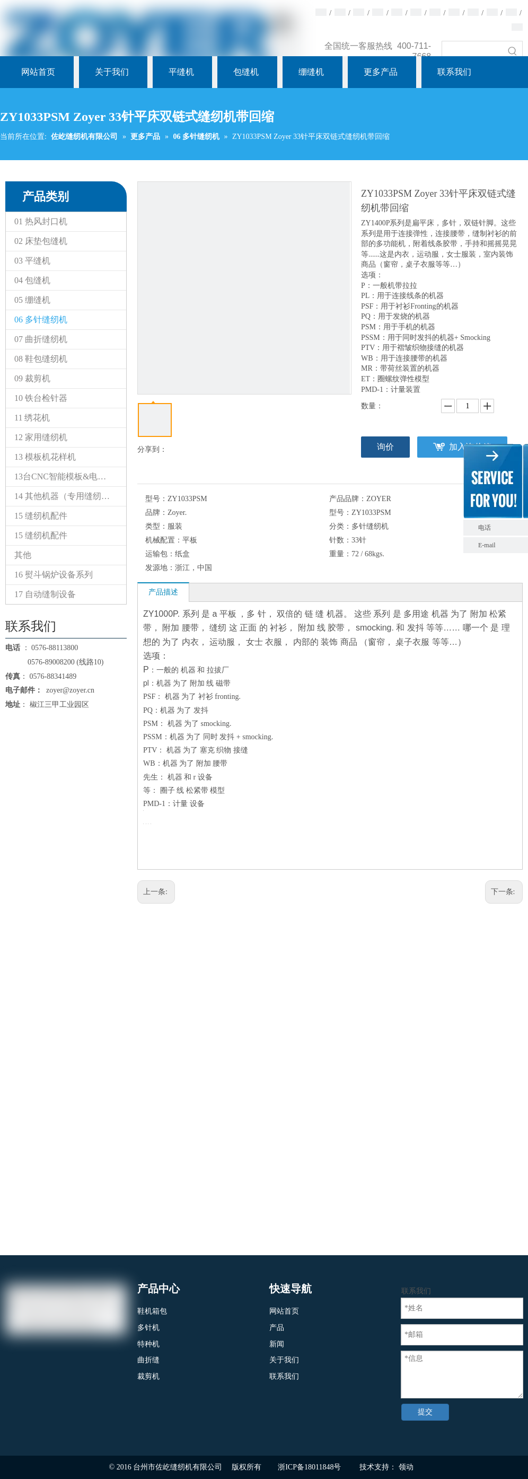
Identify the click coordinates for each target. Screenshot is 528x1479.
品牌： (156, 513)
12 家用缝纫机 (40, 437)
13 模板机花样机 (45, 456)
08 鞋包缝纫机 (40, 358)
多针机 (148, 1328)
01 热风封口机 (40, 221)
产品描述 (163, 592)
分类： (340, 526)
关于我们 (284, 1360)
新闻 (276, 1344)
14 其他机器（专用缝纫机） (66, 496)
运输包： (160, 554)
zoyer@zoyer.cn (68, 690)
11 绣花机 (32, 417)
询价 (385, 446)
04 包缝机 (32, 280)
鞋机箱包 (152, 1311)
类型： (156, 526)
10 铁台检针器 (40, 397)
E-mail (487, 545)
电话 (500, 527)
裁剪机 (148, 1376)
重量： (340, 554)
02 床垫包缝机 (40, 241)
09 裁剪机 (32, 378)
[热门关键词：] (512, 50)
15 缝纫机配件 (40, 515)
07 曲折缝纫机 (40, 339)
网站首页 (284, 1311)
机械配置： (163, 540)
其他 (22, 554)
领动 (406, 1467)
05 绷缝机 (32, 299)
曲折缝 (148, 1360)
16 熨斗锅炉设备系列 (53, 574)
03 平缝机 (32, 260)
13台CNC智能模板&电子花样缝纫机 (70, 476)
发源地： (160, 568)
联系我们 (284, 1376)
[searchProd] (472, 50)
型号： (156, 499)
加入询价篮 (470, 446)
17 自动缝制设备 (45, 594)
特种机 (148, 1344)
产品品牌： (347, 499)
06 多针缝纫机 (40, 319)
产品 (276, 1328)
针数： (340, 540)
